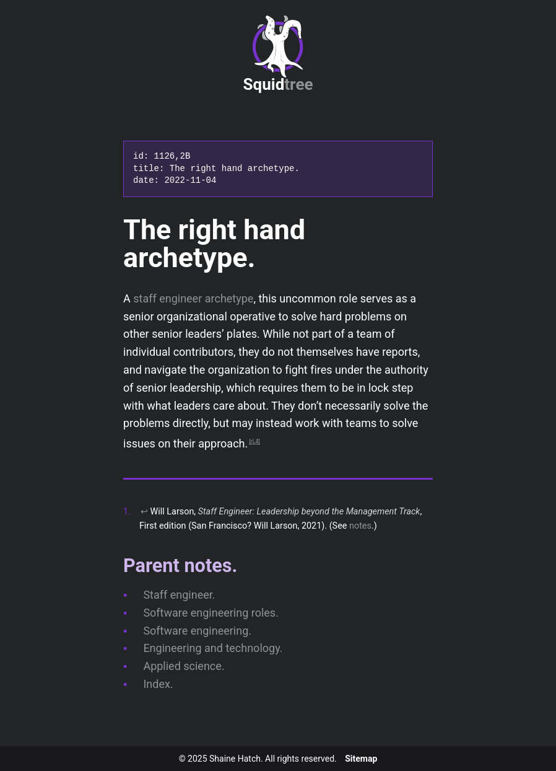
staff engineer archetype (193, 298)
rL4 (255, 441)
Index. (158, 683)
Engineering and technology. (212, 647)
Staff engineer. (179, 594)
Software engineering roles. (211, 612)
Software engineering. (197, 630)
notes (360, 526)
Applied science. (183, 665)
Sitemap (361, 759)
